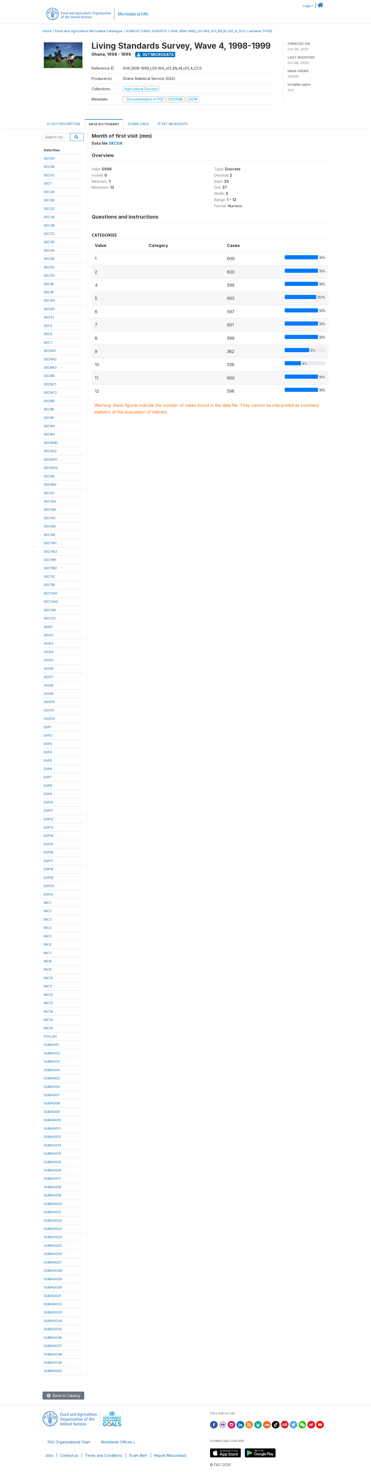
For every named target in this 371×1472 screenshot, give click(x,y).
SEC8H (49, 434)
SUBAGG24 (53, 1237)
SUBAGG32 (53, 1304)
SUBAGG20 (53, 1204)
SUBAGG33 (53, 1312)
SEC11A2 (50, 551)
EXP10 (48, 802)
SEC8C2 (50, 392)
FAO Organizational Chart (69, 1442)
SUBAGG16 (52, 1170)
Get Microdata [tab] (173, 123)
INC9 (48, 969)
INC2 (48, 911)
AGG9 (48, 693)
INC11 (48, 986)
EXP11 (48, 810)
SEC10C (50, 518)
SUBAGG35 (53, 1329)
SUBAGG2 (52, 1053)
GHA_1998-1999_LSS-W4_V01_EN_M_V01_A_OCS (207, 31)
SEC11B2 (50, 568)
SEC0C (49, 175)
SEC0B (49, 166)
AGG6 (48, 668)
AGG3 (48, 643)
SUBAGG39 (53, 1362)
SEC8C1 (50, 384)
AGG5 (48, 660)
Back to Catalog (63, 1395)
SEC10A (50, 501)
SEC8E (49, 409)
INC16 (48, 1028)
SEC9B (49, 476)
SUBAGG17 (52, 1178)
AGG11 (49, 710)
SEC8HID (51, 443)
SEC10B (50, 509)
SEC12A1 (50, 593)
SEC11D (49, 585)
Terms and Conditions (103, 1455)
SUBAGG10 (52, 1120)
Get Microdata (155, 54)
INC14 (48, 1011)
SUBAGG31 (52, 1296)
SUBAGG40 (53, 1371)
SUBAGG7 (52, 1095)
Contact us (69, 1455)
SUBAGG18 (52, 1187)
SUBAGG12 (52, 1137)
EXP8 (48, 785)
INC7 (48, 953)
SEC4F (49, 292)
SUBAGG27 (53, 1262)
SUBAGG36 (53, 1337)
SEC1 (48, 183)
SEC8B (49, 376)
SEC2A (49, 192)
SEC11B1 (50, 560)
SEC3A (49, 217)
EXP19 (48, 877)
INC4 (48, 927)
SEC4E (49, 284)
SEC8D (49, 401)
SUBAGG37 (53, 1346)
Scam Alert (138, 1455)
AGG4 (48, 652)
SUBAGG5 (52, 1078)
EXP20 (49, 886)
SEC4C (49, 267)
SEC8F (49, 418)
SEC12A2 (51, 601)
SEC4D (49, 275)
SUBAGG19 (52, 1195)
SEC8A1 (50, 351)
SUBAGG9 (52, 1112)
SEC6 (48, 334)
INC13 (48, 1003)
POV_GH (50, 1036)
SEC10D (50, 526)
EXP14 (48, 835)
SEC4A (49, 250)
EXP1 (47, 727)
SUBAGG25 (53, 1245)
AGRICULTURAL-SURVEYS (146, 31)
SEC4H (49, 309)
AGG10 (49, 702)
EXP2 (48, 735)
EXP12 (48, 819)
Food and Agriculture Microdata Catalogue (89, 31)
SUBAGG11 (52, 1128)
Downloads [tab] (138, 124)
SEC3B (49, 225)
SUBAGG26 (53, 1254)
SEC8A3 (50, 367)
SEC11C (49, 576)
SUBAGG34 (53, 1321)
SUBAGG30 (53, 1287)
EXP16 (48, 852)
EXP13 (48, 827)
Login (307, 6)
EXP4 (48, 752)
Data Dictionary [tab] (104, 124)
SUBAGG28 (53, 1270)
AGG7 (48, 677)
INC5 (48, 936)
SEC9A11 (50, 459)
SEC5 (48, 326)
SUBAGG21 (52, 1212)
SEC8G (49, 426)
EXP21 (48, 894)
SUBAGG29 (53, 1279)
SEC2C (49, 208)
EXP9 (48, 794)
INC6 (48, 944)
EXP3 (48, 744)
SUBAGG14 (52, 1153)
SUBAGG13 (52, 1145)
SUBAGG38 (53, 1354)
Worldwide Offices (116, 1442)
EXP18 (48, 869)
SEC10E (49, 535)
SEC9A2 (50, 451)
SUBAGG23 (53, 1229)
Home (47, 31)
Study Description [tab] (63, 124)
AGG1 (48, 627)
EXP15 (48, 844)
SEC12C (50, 618)
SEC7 (48, 342)
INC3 (48, 919)
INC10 (48, 978)
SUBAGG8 (52, 1103)
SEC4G (49, 300)
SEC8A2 (50, 359)
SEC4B (49, 259)
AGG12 (49, 718)
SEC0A (49, 158)
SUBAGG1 (51, 1045)
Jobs (49, 1455)
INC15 (48, 1020)
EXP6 (48, 769)
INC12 (48, 995)
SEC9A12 (51, 468)
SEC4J (49, 317)
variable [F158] (260, 31)
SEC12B (50, 610)
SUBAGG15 (52, 1162)
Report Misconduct (170, 1455)
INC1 (47, 902)
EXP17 (48, 861)
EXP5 (48, 760)
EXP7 (48, 777)
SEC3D (49, 242)
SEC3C (49, 233)
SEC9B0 (50, 484)
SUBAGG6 (52, 1087)
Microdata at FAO (133, 14)
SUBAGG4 (52, 1070)
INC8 (48, 961)
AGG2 (48, 635)
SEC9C (49, 493)
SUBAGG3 (52, 1061)
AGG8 (48, 685)
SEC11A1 (50, 543)
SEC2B (49, 200)
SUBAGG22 (53, 1220)
